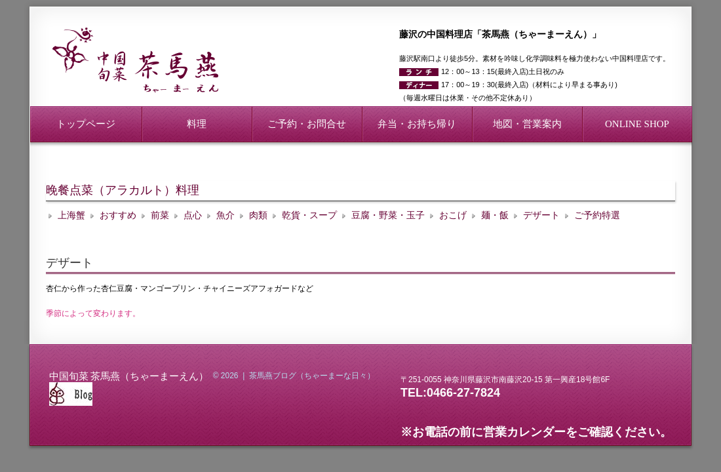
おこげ (453, 215)
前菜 (160, 215)
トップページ (85, 124)
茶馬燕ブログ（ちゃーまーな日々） (312, 375)
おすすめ (118, 215)
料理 (196, 124)
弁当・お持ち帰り (417, 124)
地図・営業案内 (527, 124)
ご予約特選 (597, 215)
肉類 (258, 215)
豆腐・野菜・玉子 (388, 215)
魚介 (225, 215)
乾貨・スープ (309, 215)
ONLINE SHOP (637, 124)
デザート (541, 215)
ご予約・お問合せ (306, 124)
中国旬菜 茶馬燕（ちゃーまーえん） (128, 375)
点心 (193, 215)
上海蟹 (71, 215)
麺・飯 (495, 215)
